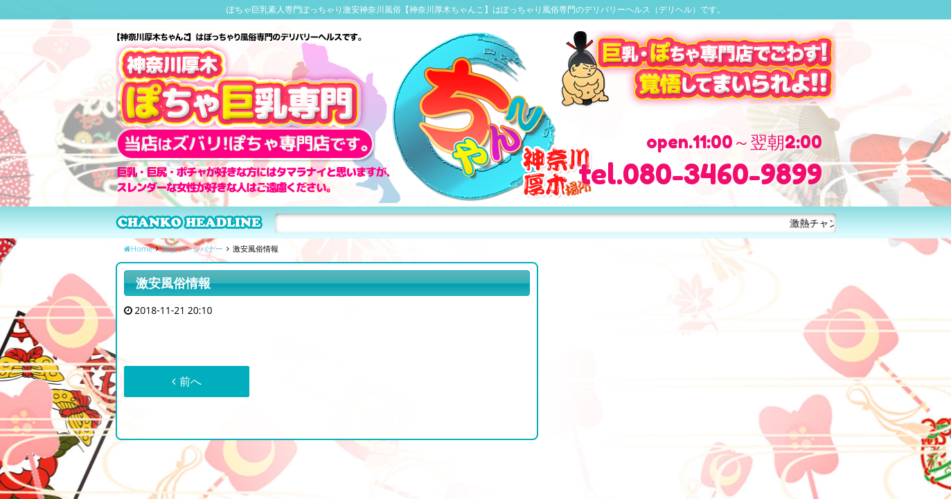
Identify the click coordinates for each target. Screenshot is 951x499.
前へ (186, 381)
